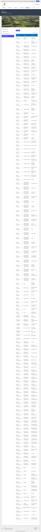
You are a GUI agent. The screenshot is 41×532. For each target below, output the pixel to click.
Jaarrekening (21, 7)
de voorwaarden (32, 1)
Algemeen (4, 7)
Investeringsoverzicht (5, 29)
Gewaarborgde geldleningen (6, 33)
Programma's (10, 7)
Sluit (37, 1)
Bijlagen (27, 7)
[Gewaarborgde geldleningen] (32, 7)
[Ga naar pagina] (34, 7)
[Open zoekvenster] (38, 7)
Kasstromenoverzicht (5, 31)
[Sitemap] (36, 7)
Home (2, 13)
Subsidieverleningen (9, 13)
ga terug (18, 30)
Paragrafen (15, 7)
